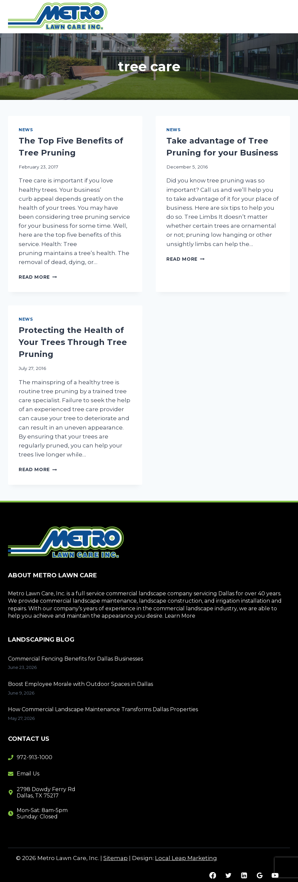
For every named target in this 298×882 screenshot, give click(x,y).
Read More (38, 277)
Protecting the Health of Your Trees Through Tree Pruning (73, 342)
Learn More (180, 616)
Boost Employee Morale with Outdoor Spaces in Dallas (80, 684)
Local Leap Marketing (186, 858)
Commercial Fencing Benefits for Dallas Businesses (75, 659)
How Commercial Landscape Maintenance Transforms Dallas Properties (103, 709)
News (26, 129)
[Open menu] (282, 16)
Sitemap (115, 858)
